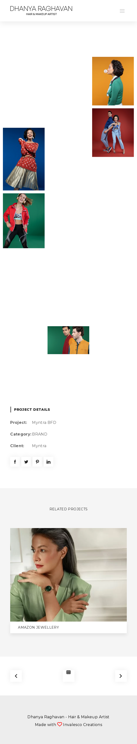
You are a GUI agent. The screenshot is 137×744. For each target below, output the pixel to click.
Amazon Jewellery (38, 627)
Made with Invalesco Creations (68, 724)
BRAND (39, 434)
